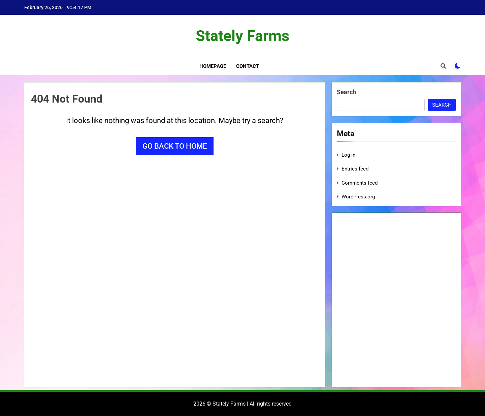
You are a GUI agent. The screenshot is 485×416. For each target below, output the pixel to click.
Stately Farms (242, 36)
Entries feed (355, 169)
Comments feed (360, 183)
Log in (348, 155)
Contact (247, 66)
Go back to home (174, 146)
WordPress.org (358, 197)
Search (346, 92)
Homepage (212, 66)
